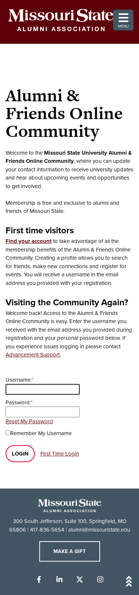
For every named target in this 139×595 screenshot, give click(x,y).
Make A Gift (69, 551)
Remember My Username (41, 433)
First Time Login (59, 454)
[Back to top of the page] (69, 582)
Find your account (29, 241)
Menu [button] (123, 20)
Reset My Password (29, 421)
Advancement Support (33, 355)
